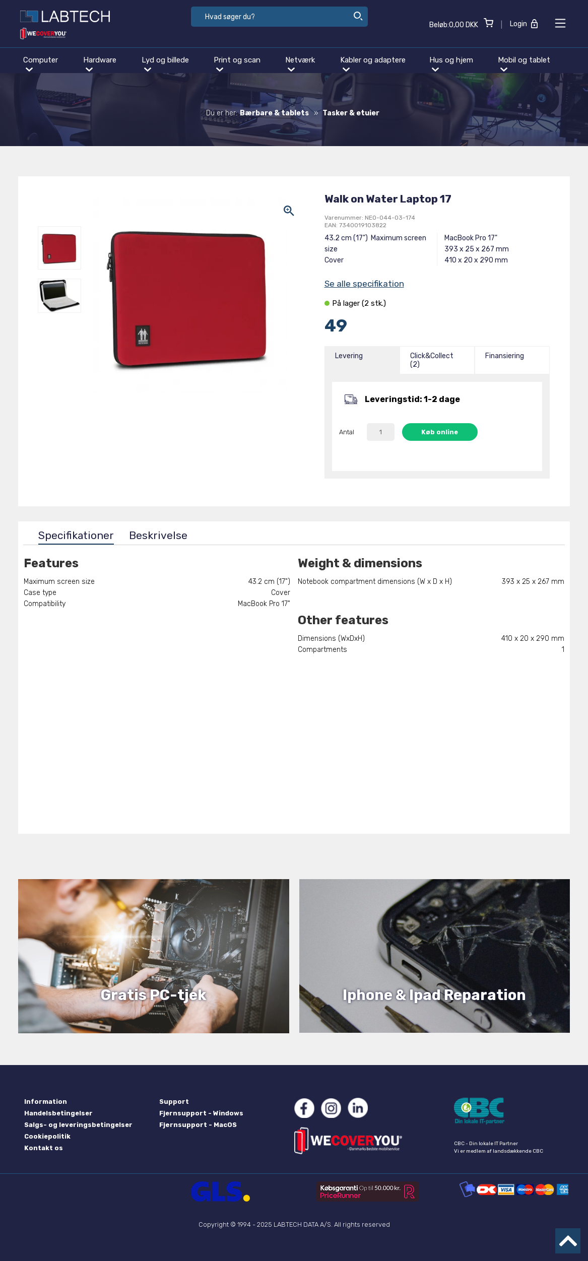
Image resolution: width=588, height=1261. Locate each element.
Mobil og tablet (524, 63)
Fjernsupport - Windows (201, 1113)
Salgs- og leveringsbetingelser (78, 1125)
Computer (40, 63)
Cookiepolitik (47, 1136)
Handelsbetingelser (58, 1113)
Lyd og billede (165, 63)
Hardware (99, 63)
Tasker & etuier (350, 113)
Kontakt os (43, 1148)
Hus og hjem (451, 63)
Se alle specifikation (364, 284)
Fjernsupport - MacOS (198, 1125)
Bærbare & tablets (274, 113)
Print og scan (237, 63)
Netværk (300, 63)
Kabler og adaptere (373, 63)
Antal (346, 432)
